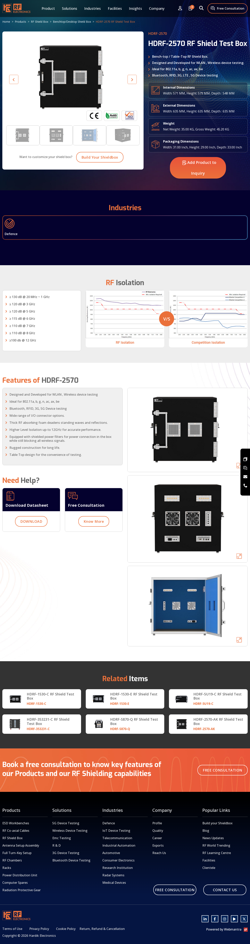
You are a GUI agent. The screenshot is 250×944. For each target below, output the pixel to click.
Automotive (111, 853)
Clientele (208, 868)
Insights (135, 8)
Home (6, 21)
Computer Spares (15, 882)
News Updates (213, 838)
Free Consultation (227, 8)
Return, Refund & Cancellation (102, 929)
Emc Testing (61, 838)
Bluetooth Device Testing (71, 860)
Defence (108, 823)
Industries (92, 8)
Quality (157, 830)
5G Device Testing (65, 823)
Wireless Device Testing (70, 830)
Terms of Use (12, 929)
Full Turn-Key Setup (16, 853)
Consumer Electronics (118, 860)
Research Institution (117, 868)
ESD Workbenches (15, 823)
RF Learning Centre (216, 853)
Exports (158, 845)
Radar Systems (113, 875)
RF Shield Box (39, 21)
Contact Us (225, 889)
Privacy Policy (39, 929)
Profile (157, 823)
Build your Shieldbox (217, 823)
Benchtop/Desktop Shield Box (72, 21)
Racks (6, 868)
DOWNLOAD (31, 540)
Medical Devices (114, 882)
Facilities (115, 8)
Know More (94, 540)
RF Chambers (12, 860)
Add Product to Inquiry (199, 187)
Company (156, 8)
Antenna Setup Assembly (20, 845)
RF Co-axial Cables (15, 830)
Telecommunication (117, 838)
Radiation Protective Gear (21, 890)
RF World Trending (216, 845)
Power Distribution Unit (19, 875)
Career (157, 838)
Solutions (69, 8)
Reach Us (159, 853)
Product (48, 8)
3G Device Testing (65, 853)
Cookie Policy (66, 929)
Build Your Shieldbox (99, 176)
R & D (56, 845)
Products (20, 21)
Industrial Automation (118, 845)
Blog (205, 830)
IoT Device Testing (116, 830)
